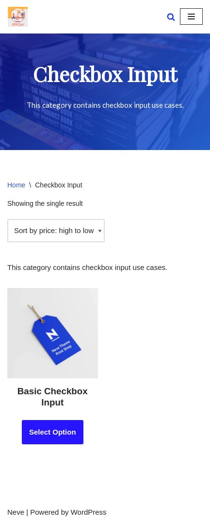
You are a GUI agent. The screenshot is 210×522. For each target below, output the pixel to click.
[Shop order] (56, 230)
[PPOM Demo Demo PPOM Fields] (17, 17)
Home (16, 185)
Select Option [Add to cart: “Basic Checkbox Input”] (52, 432)
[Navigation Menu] (191, 16)
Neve (15, 512)
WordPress (89, 512)
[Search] (171, 17)
